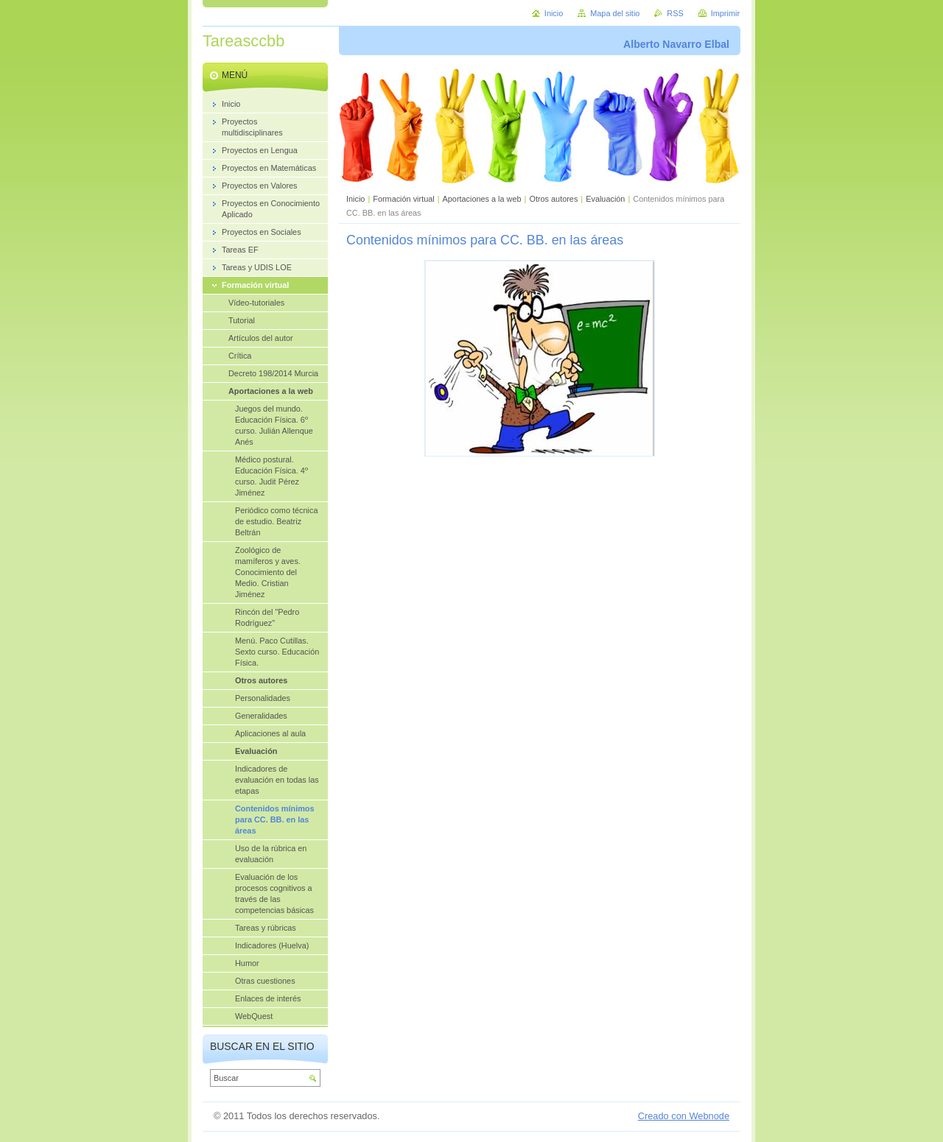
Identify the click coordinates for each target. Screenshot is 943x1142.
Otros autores (553, 198)
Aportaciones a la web (483, 198)
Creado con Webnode (683, 1115)
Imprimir (725, 13)
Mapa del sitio (614, 13)
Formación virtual (403, 198)
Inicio (355, 198)
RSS (675, 13)
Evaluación (605, 198)
